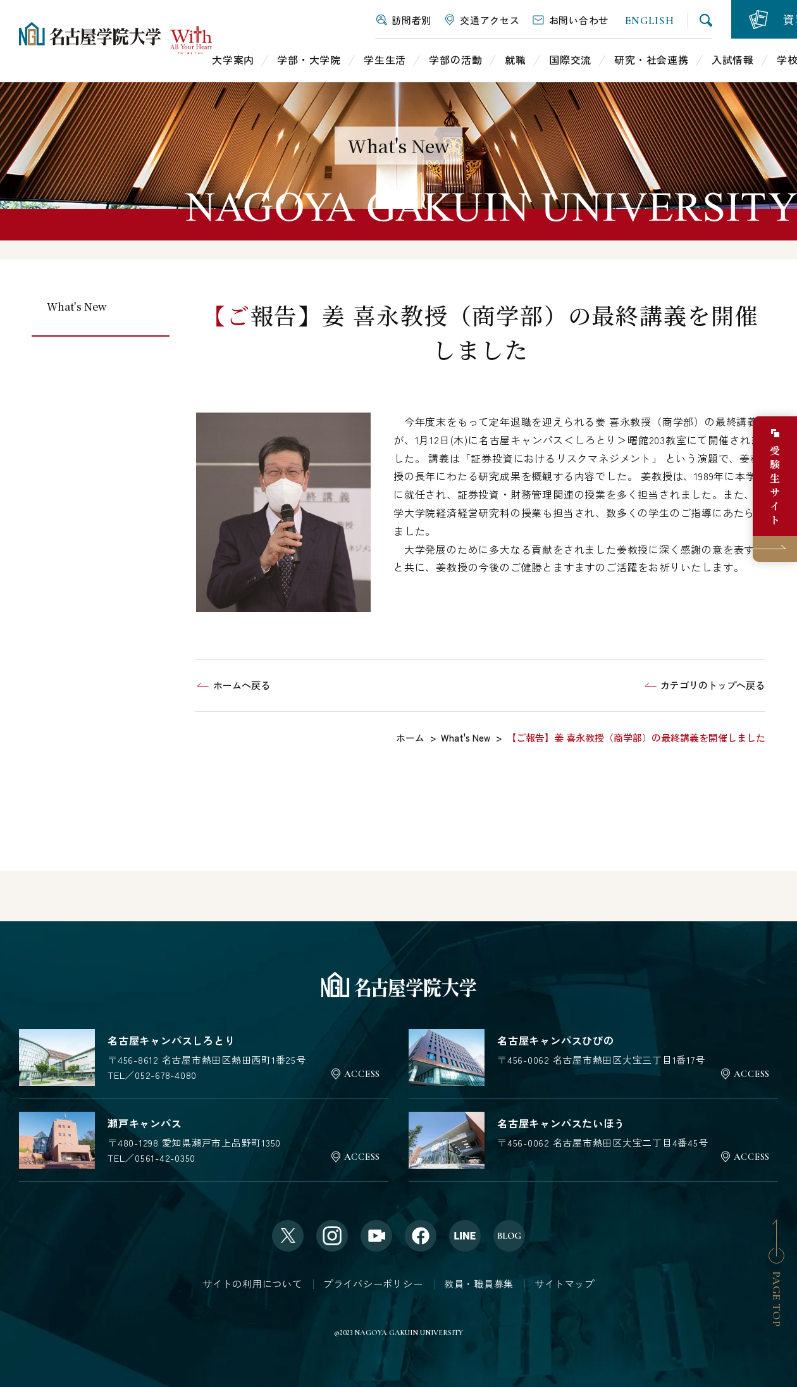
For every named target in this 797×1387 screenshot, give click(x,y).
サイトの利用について (252, 1283)
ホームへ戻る (241, 685)
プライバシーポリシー (373, 1283)
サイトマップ (564, 1283)
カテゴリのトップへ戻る (712, 685)
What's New (77, 306)
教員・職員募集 (479, 1283)
